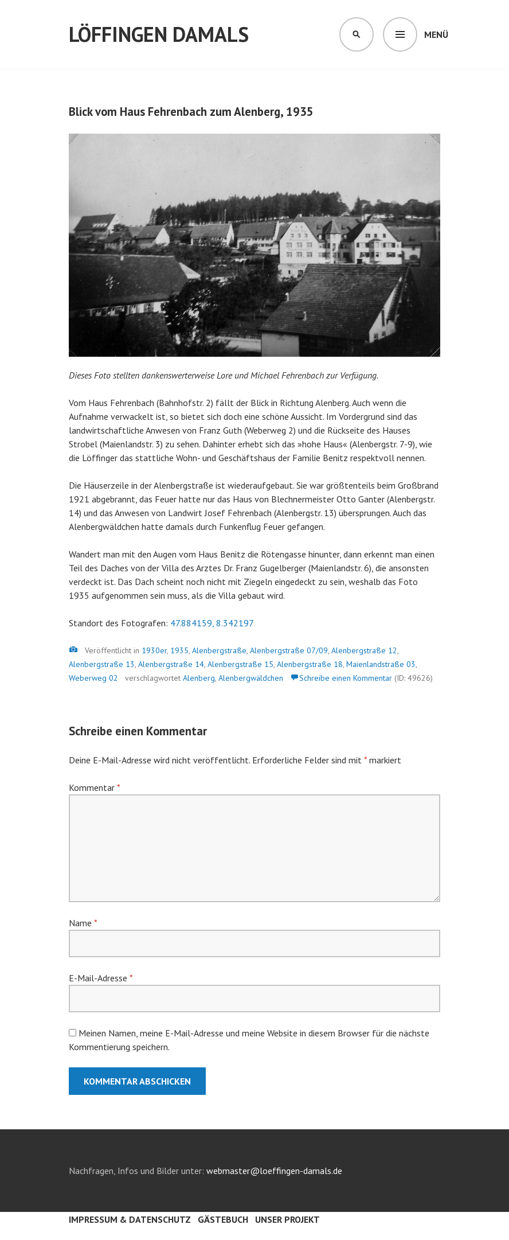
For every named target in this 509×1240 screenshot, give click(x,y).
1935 (179, 650)
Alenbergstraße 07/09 (289, 650)
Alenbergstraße (219, 650)
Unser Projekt (287, 1219)
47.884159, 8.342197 (212, 623)
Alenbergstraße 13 (102, 664)
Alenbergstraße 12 (364, 650)
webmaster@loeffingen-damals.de (274, 1170)
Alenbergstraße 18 (310, 664)
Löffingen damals (159, 34)
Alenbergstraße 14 (171, 664)
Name (83, 923)
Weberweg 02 (93, 678)
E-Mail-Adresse (100, 978)
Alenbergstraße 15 (240, 664)
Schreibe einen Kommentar (345, 678)
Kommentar (94, 787)
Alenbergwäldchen (250, 678)
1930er (154, 650)
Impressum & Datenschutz (130, 1219)
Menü (436, 34)
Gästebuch (223, 1219)
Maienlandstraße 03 (381, 664)
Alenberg (199, 678)
